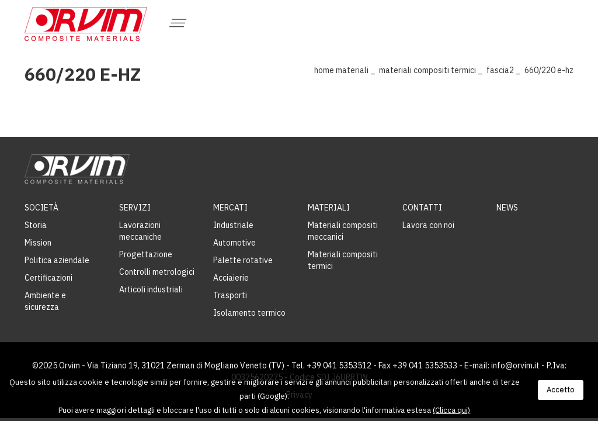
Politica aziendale (57, 260)
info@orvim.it (515, 365)
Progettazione (145, 254)
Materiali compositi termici (427, 70)
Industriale (233, 225)
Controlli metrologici (156, 272)
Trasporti (230, 295)
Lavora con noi (428, 225)
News (507, 207)
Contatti (422, 207)
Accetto (561, 390)
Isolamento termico (249, 313)
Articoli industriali (151, 289)
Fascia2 (500, 70)
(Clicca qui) (451, 410)
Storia (36, 225)
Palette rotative (243, 260)
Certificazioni (48, 277)
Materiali (352, 70)
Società (41, 207)
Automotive (234, 242)
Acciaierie (231, 277)
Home (324, 70)
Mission (38, 242)
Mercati (230, 207)
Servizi (135, 207)
